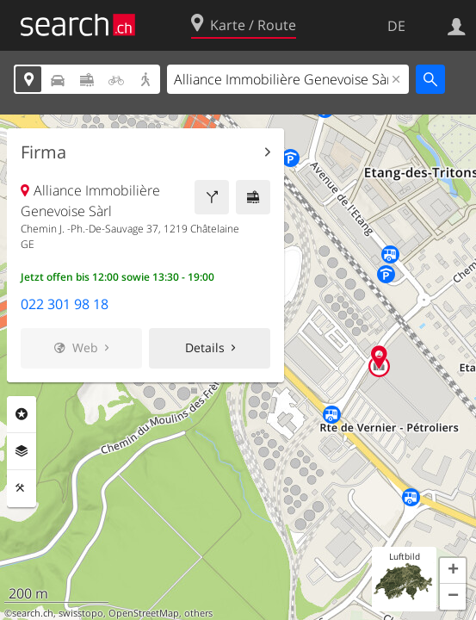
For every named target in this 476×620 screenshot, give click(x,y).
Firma (43, 152)
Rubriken (21, 414)
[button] (453, 571)
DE (396, 25)
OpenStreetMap (143, 613)
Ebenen (21, 451)
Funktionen (21, 488)
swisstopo (81, 613)
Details (205, 347)
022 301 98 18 (64, 303)
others (198, 613)
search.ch (32, 613)
